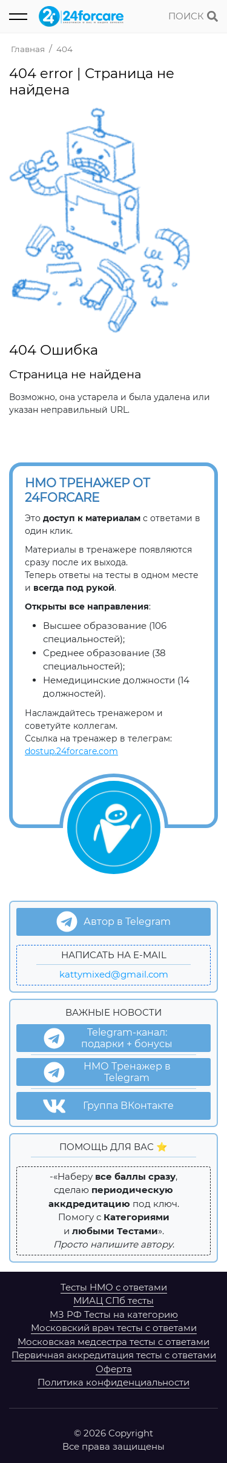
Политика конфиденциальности (113, 1382)
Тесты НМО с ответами (114, 1287)
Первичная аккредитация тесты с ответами (114, 1355)
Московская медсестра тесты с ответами (113, 1341)
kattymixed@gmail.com (113, 974)
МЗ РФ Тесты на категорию (114, 1314)
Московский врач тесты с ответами (114, 1327)
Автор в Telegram (113, 921)
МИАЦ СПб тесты (113, 1300)
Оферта (114, 1369)
